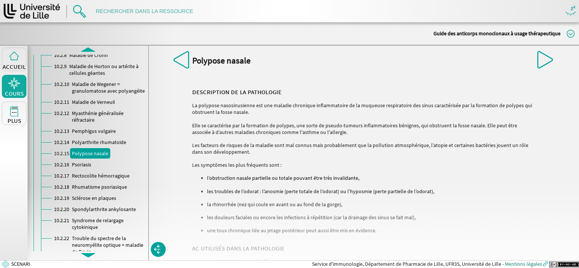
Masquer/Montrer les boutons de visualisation (570, 11)
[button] (158, 249)
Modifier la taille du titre (570, 33)
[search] (148, 11)
